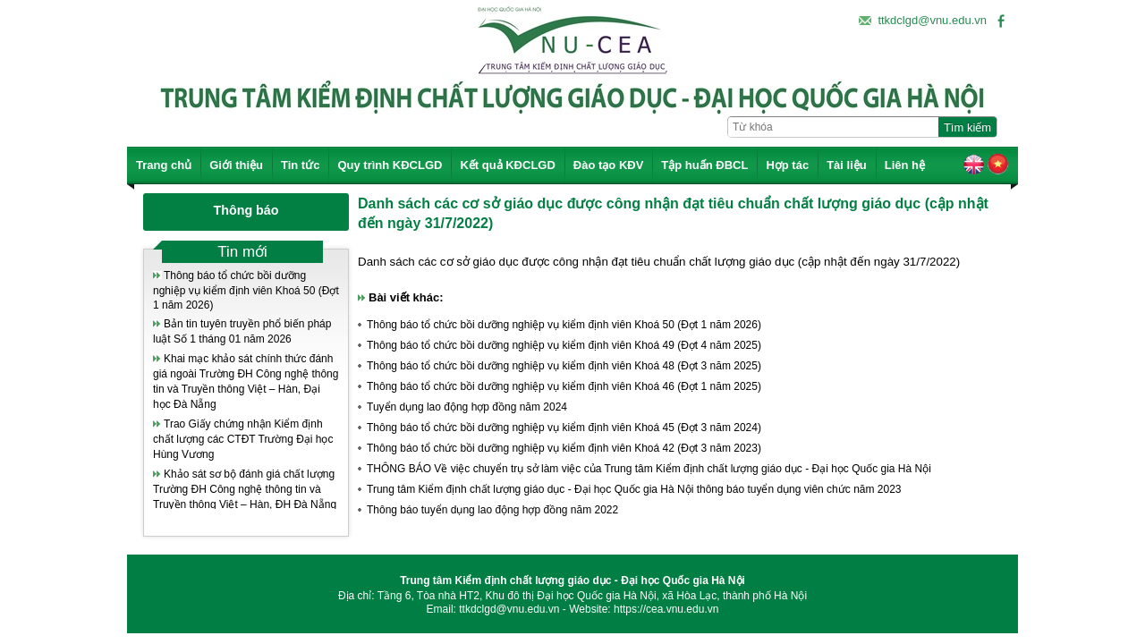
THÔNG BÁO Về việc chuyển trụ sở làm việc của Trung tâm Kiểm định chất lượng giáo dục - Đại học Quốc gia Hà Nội (649, 468)
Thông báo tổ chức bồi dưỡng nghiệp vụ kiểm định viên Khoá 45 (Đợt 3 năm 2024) (564, 427)
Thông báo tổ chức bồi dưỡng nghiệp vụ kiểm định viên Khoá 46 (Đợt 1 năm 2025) (564, 386)
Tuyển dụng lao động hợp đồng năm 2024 (467, 407)
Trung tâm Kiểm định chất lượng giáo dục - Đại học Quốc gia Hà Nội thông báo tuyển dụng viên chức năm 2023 (634, 489)
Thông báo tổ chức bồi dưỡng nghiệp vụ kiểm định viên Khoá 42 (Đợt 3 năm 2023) (564, 448)
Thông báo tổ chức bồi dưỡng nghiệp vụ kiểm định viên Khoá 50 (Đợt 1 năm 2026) (246, 290)
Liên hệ (905, 165)
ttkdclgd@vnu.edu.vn (932, 20)
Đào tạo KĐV (608, 165)
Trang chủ (163, 165)
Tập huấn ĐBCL (704, 165)
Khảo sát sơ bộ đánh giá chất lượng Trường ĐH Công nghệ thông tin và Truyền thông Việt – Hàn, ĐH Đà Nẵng (244, 489)
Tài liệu (847, 165)
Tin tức (300, 165)
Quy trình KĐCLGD (389, 165)
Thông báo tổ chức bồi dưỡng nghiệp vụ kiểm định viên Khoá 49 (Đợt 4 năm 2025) (564, 345)
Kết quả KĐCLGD (507, 165)
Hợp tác (787, 165)
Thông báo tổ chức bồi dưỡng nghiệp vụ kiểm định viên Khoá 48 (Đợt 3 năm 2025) (564, 366)
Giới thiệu (236, 165)
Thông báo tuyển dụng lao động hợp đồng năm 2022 (492, 510)
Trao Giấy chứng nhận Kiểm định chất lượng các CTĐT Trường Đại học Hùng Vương (243, 439)
